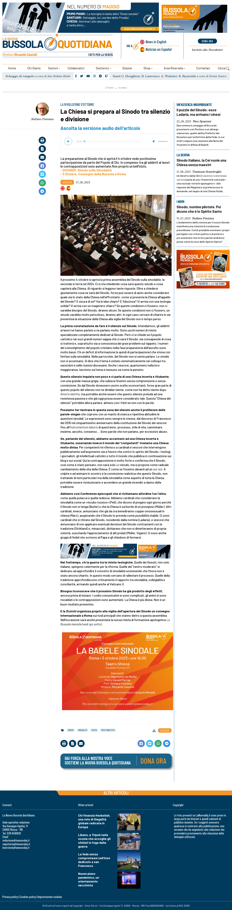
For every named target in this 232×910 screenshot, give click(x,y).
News (156, 41)
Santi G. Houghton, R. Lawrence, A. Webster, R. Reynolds (154, 75)
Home (12, 68)
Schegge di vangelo (19, 75)
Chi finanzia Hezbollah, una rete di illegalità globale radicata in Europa (94, 821)
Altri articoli (116, 792)
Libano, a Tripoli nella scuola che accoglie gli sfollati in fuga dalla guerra (94, 840)
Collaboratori (76, 68)
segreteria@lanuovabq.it (16, 844)
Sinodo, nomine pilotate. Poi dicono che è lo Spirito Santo (200, 209)
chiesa (94, 729)
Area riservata (173, 68)
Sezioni (53, 68)
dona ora (207, 41)
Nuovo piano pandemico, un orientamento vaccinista (88, 879)
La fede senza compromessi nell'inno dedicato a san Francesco (94, 859)
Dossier (127, 68)
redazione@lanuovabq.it (16, 840)
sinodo (71, 729)
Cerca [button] (224, 68)
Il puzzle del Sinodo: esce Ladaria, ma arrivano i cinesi (199, 111)
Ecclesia (123, 87)
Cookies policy (28, 896)
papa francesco (108, 729)
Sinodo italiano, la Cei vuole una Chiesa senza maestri (202, 162)
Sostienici (102, 68)
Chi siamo (34, 68)
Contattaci (203, 68)
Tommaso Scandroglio (206, 171)
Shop (147, 68)
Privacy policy (10, 896)
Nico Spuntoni (202, 121)
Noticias (158, 49)
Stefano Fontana (42, 119)
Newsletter (207, 50)
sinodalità (82, 729)
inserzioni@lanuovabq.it (15, 847)
